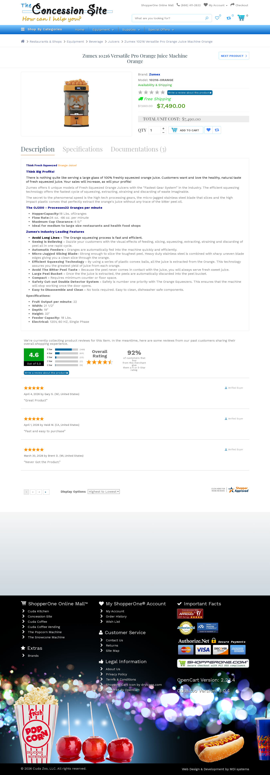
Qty (142, 129)
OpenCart (132, 690)
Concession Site (40, 616)
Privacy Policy (116, 674)
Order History (116, 616)
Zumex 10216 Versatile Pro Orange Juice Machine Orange (168, 41)
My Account (216, 5)
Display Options (73, 491)
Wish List (113, 622)
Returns (112, 645)
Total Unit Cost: (161, 119)
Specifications (83, 148)
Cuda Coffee (37, 622)
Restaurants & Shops (46, 41)
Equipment (75, 41)
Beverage (96, 41)
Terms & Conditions (121, 679)
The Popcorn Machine (45, 632)
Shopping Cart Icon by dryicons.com (134, 685)
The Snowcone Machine (46, 637)
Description (38, 148)
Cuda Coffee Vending (44, 627)
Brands (33, 656)
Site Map (112, 651)
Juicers (113, 41)
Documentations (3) (138, 148)
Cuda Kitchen (38, 611)
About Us (113, 669)
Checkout (239, 5)
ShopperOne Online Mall (156, 5)
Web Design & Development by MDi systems (215, 769)
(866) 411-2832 (189, 5)
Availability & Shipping (155, 85)
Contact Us (114, 640)
